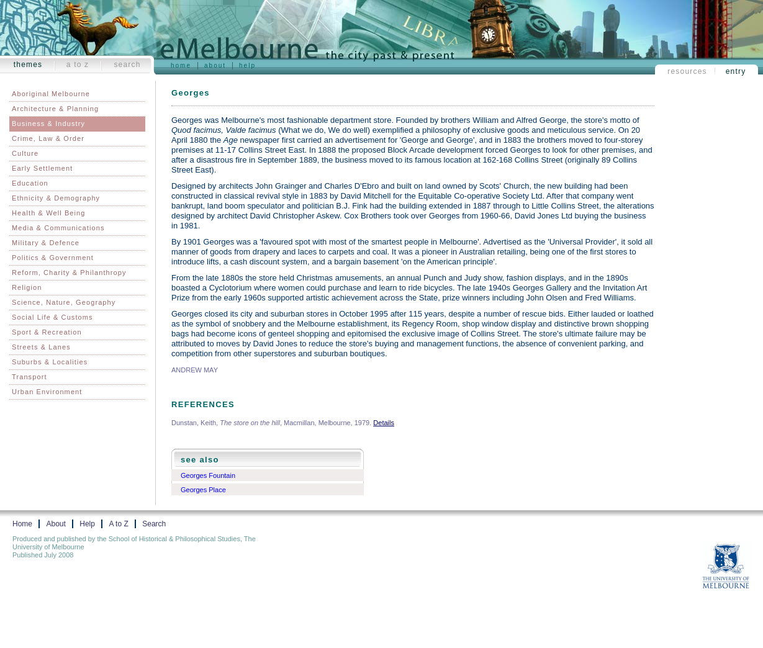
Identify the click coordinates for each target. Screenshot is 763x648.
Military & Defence (45, 242)
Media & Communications (58, 228)
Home (181, 65)
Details (383, 422)
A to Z (77, 64)
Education (30, 183)
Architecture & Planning (55, 108)
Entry (736, 71)
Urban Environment (47, 391)
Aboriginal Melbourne (51, 93)
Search (127, 64)
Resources (687, 71)
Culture (25, 153)
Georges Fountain (208, 475)
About (215, 65)
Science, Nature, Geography (63, 302)
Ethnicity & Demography (56, 198)
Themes (28, 64)
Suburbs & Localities (50, 362)
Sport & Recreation (47, 332)
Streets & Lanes (41, 347)
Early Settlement (42, 168)
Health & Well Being (49, 213)
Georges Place (203, 489)
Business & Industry (48, 123)
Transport (29, 376)
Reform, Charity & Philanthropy (69, 272)
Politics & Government (53, 257)
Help (247, 65)
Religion (27, 287)
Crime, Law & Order (48, 138)
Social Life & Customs (52, 317)
